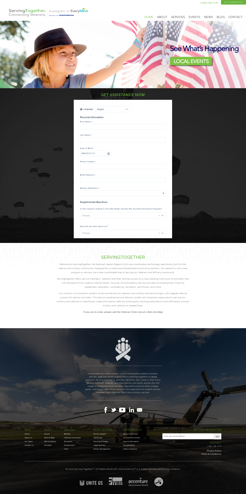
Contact (235, 17)
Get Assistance (50, 442)
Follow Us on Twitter (114, 410)
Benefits (67, 434)
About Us (28, 438)
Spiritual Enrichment (131, 438)
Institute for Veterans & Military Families (115, 481)
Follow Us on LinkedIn (132, 410)
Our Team (29, 442)
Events (194, 17)
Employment (69, 445)
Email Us (139, 410)
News (208, 17)
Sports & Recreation (131, 442)
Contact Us (29, 445)
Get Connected (233, 2)
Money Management (102, 449)
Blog (221, 17)
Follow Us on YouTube (123, 410)
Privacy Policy (214, 451)
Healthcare (98, 438)
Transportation (129, 445)
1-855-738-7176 (209, 3)
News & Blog (49, 438)
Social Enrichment (130, 434)
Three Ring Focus (158, 481)
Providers (48, 445)
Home (148, 17)
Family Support (100, 434)
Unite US (91, 481)
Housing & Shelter (101, 442)
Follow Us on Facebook (106, 410)
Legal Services (99, 445)
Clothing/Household (72, 438)
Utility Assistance (130, 449)
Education (68, 442)
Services (178, 17)
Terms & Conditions (211, 454)
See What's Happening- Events (123, 54)
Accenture (138, 481)
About (162, 17)
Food (66, 449)
